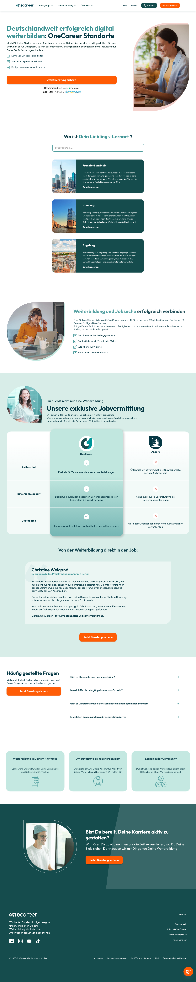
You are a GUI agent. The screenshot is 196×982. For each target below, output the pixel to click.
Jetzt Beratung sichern (61, 80)
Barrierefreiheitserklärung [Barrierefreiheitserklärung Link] (174, 958)
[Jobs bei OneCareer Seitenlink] (177, 929)
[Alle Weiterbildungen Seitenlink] (180, 940)
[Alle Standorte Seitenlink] (178, 934)
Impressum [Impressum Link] (98, 958)
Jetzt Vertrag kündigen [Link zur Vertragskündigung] (141, 958)
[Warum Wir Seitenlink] (181, 924)
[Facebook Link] (11, 941)
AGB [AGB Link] (157, 958)
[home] (25, 5)
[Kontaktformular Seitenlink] (183, 914)
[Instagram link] (20, 941)
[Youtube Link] (29, 941)
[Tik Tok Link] (38, 941)
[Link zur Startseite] (37, 915)
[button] (46, 5)
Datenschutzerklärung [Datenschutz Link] (116, 958)
